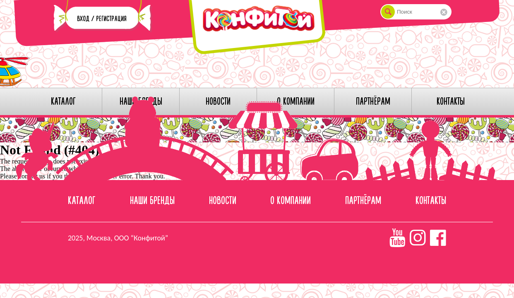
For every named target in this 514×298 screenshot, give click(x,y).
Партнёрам (363, 201)
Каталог (82, 201)
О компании (290, 201)
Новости (222, 201)
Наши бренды (152, 201)
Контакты (431, 201)
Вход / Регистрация (102, 18)
